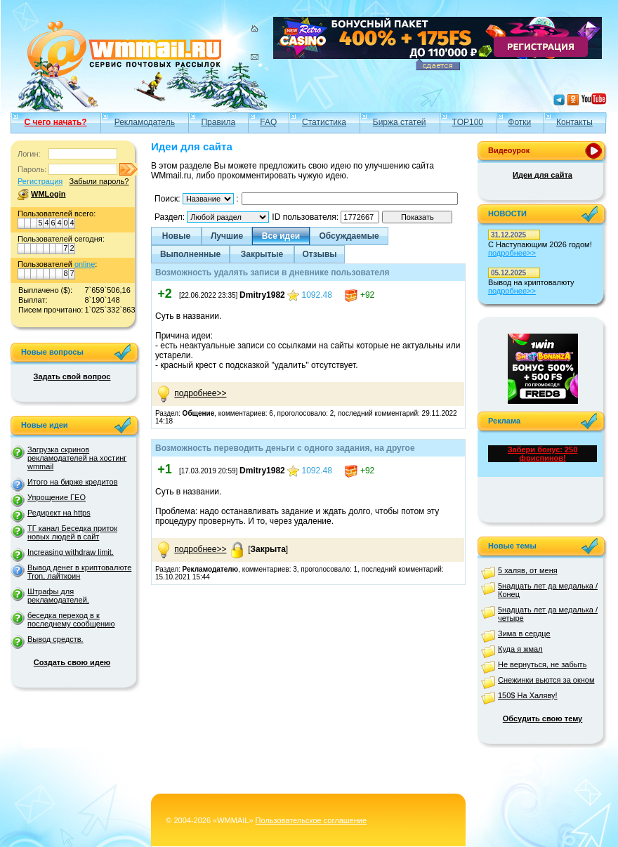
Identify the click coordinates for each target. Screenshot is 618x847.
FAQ (268, 122)
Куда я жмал (520, 649)
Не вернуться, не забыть (542, 664)
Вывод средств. (55, 639)
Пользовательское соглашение (311, 820)
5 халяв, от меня (528, 570)
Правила (218, 122)
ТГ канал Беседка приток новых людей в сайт (72, 532)
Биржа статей (399, 122)
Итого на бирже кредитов (72, 482)
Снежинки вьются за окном (546, 680)
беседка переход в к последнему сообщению (70, 619)
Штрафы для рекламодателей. (58, 595)
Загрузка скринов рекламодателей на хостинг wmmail (76, 458)
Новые (176, 236)
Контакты (574, 122)
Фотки (519, 122)
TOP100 (467, 122)
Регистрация (40, 181)
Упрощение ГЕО (56, 497)
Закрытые (262, 254)
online (84, 264)
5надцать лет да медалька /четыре (548, 613)
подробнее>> (200, 393)
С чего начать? (56, 122)
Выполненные (190, 254)
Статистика (324, 122)
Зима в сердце (524, 633)
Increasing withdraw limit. (70, 552)
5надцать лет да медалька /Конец (548, 590)
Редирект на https (59, 512)
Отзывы (319, 254)
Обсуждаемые (349, 236)
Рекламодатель (144, 122)
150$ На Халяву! (528, 695)
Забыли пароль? (99, 181)
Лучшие (227, 236)
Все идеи (281, 236)
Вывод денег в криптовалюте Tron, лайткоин (79, 571)
